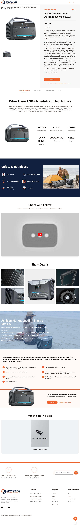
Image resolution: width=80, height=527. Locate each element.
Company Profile (50, 90)
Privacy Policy (71, 499)
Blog (69, 496)
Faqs (60, 90)
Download (55, 501)
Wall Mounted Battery (35, 496)
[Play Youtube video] (40, 234)
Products (8, 7)
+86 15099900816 (8, 476)
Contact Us (55, 504)
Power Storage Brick (35, 493)
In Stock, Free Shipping (65, 402)
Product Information (24, 90)
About (54, 493)
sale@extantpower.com (34, 476)
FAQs (53, 496)
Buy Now (52, 79)
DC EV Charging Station (36, 501)
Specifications (37, 90)
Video (53, 499)
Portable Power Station (17, 7)
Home (2, 7)
